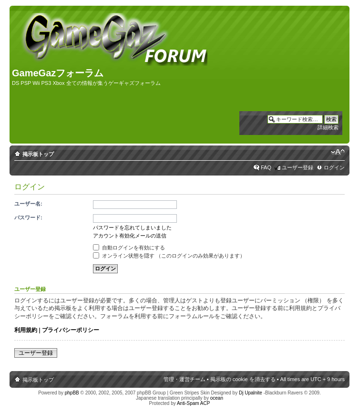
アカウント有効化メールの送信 (129, 235)
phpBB (72, 392)
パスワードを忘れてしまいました (132, 227)
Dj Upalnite (250, 392)
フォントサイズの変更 (338, 152)
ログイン (334, 167)
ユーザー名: (28, 204)
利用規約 (25, 330)
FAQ (266, 167)
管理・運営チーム (184, 379)
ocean (216, 398)
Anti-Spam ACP (193, 403)
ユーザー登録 (297, 167)
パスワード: (28, 217)
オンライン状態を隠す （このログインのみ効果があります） (169, 256)
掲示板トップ (38, 154)
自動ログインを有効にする (129, 247)
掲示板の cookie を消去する (243, 379)
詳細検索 (328, 127)
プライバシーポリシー (70, 330)
